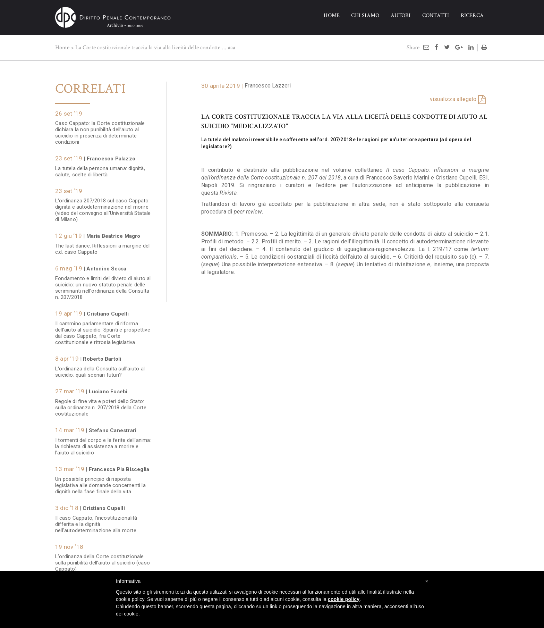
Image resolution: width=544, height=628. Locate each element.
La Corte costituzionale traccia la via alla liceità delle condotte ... (150, 47)
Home (62, 47)
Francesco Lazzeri (268, 85)
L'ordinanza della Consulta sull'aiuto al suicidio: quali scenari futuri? (100, 368)
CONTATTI (435, 15)
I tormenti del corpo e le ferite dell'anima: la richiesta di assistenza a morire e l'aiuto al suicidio (103, 443)
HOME (332, 15)
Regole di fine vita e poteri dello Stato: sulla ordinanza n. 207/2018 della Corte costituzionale (100, 404)
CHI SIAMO (365, 15)
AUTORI (400, 15)
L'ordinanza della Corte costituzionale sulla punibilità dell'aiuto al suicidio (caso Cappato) (102, 559)
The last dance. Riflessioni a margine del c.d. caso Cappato (102, 245)
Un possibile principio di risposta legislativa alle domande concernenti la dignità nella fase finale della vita (100, 481)
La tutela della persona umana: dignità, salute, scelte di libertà (100, 168)
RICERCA (472, 15)
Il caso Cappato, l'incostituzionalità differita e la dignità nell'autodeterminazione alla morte (96, 520)
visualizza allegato (453, 99)
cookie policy (343, 599)
